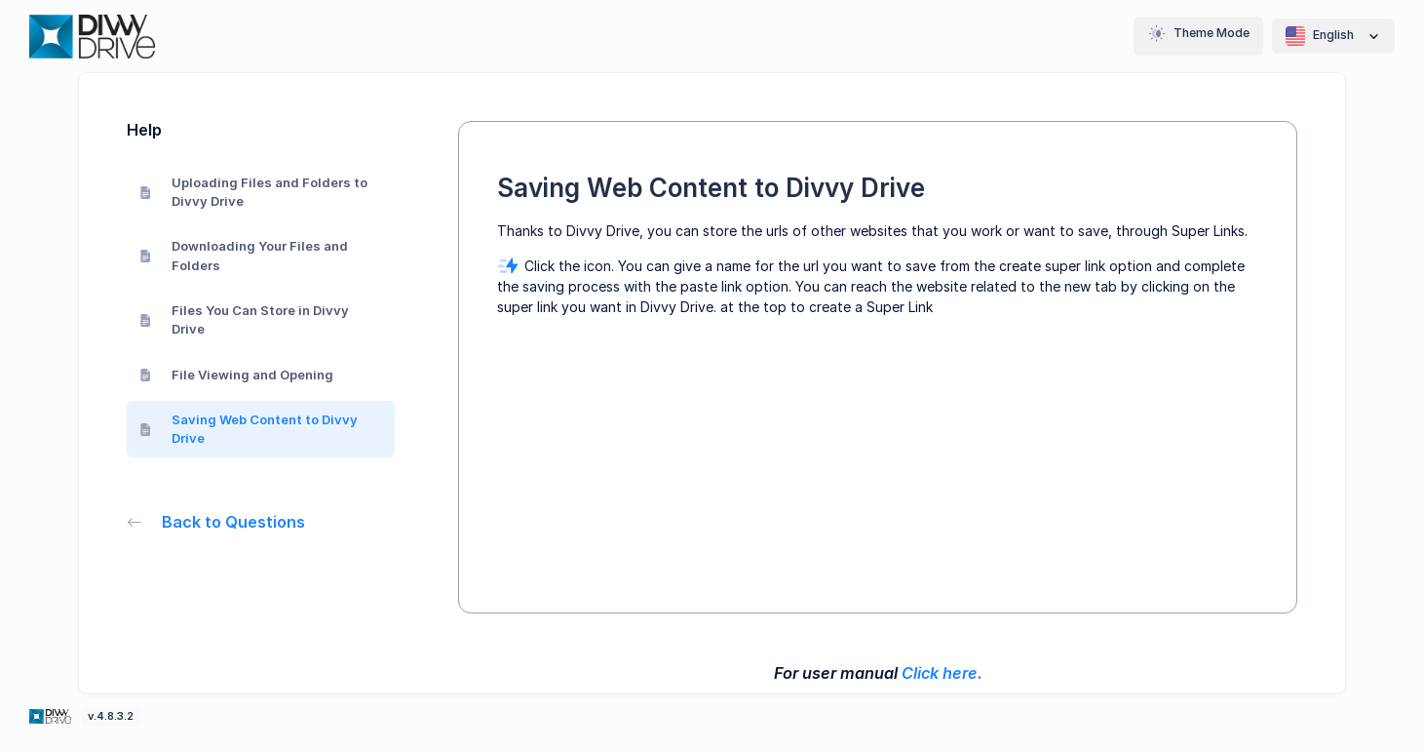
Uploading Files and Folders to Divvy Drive (253, 192)
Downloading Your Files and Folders (243, 255)
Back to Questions (216, 522)
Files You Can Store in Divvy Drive (244, 319)
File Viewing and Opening (236, 374)
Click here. (942, 673)
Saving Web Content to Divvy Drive (248, 429)
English (1333, 36)
